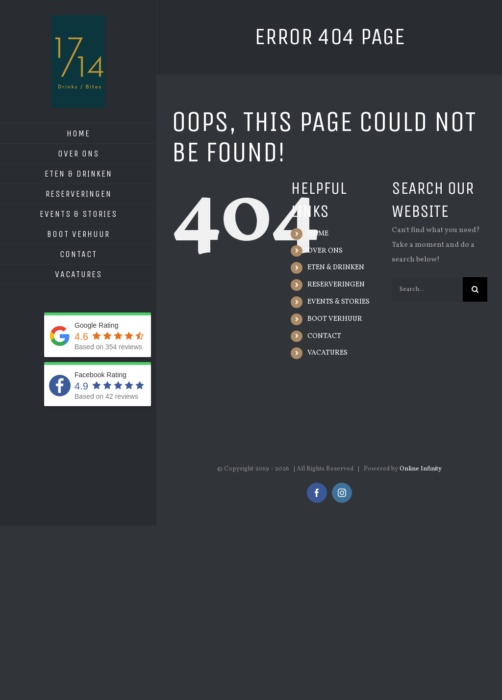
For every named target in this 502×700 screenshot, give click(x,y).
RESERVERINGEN (336, 284)
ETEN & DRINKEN (335, 267)
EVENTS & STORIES (338, 302)
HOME (317, 233)
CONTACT (324, 336)
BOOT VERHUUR (334, 319)
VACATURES (327, 353)
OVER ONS (325, 251)
